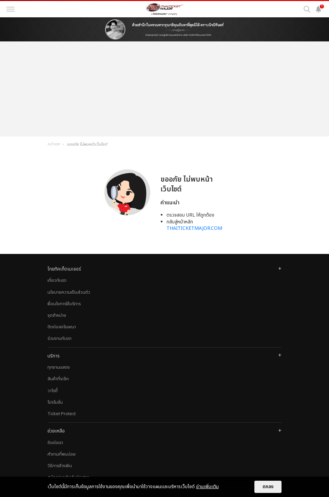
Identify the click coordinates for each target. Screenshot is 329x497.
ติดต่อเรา (55, 442)
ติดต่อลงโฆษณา (61, 327)
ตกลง (268, 486)
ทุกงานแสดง (58, 367)
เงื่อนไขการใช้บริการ (64, 303)
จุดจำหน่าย (56, 315)
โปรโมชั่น (55, 402)
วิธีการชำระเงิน (59, 465)
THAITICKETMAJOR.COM (194, 228)
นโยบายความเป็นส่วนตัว (68, 292)
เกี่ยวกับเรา (56, 280)
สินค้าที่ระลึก (58, 378)
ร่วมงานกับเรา (59, 338)
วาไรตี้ (52, 390)
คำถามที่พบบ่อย (61, 454)
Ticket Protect (61, 413)
